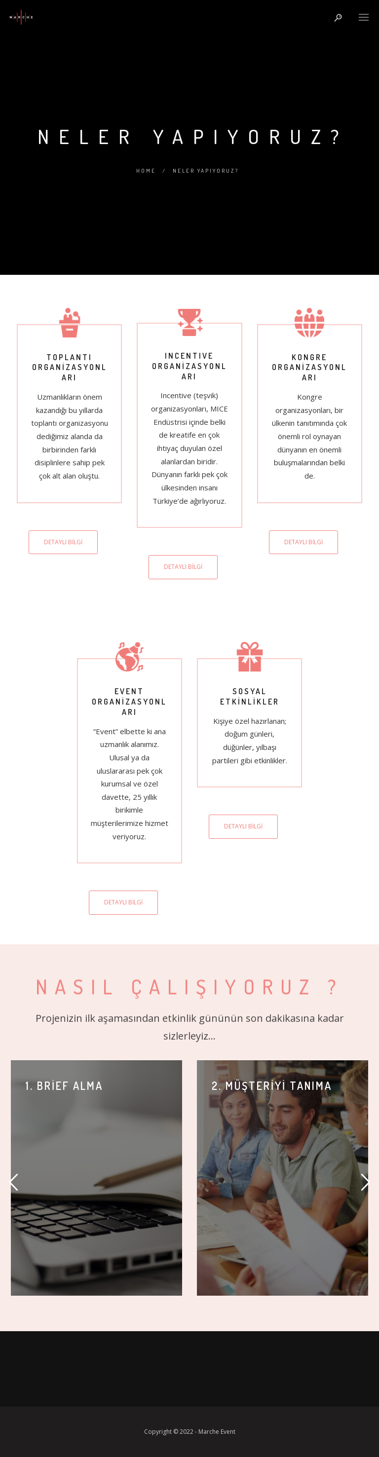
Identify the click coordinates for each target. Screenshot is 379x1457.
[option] (96, 1178)
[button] (13, 1183)
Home (146, 170)
